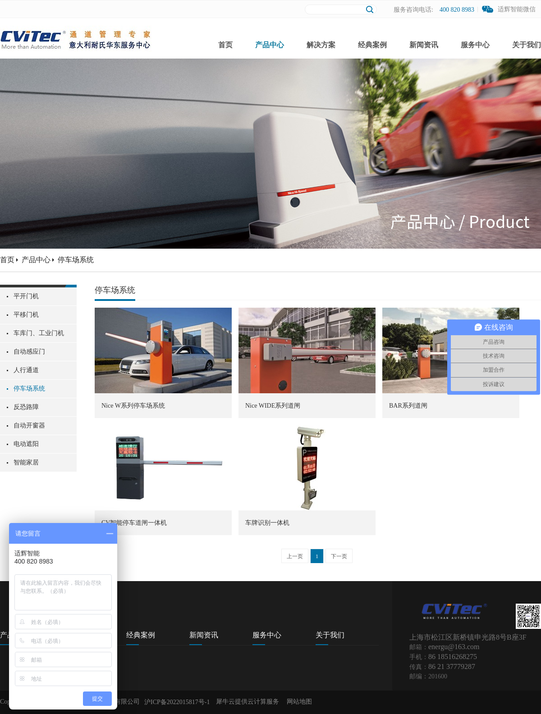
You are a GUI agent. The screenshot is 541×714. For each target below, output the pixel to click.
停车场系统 (76, 260)
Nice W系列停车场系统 (133, 405)
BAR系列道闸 (408, 405)
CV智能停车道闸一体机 (134, 522)
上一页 (295, 556)
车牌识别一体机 (267, 522)
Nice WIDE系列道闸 (272, 405)
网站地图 (298, 701)
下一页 (339, 556)
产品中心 (36, 260)
